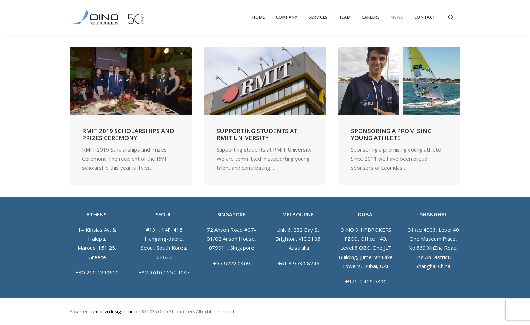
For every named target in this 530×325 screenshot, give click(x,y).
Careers (371, 17)
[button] (454, 17)
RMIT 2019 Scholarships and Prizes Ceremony (128, 134)
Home (258, 17)
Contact (424, 17)
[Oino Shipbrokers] (107, 17)
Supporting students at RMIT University (257, 134)
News (397, 17)
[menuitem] (258, 17)
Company (287, 17)
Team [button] (345, 17)
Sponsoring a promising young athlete (391, 134)
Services (318, 17)
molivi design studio (117, 311)
